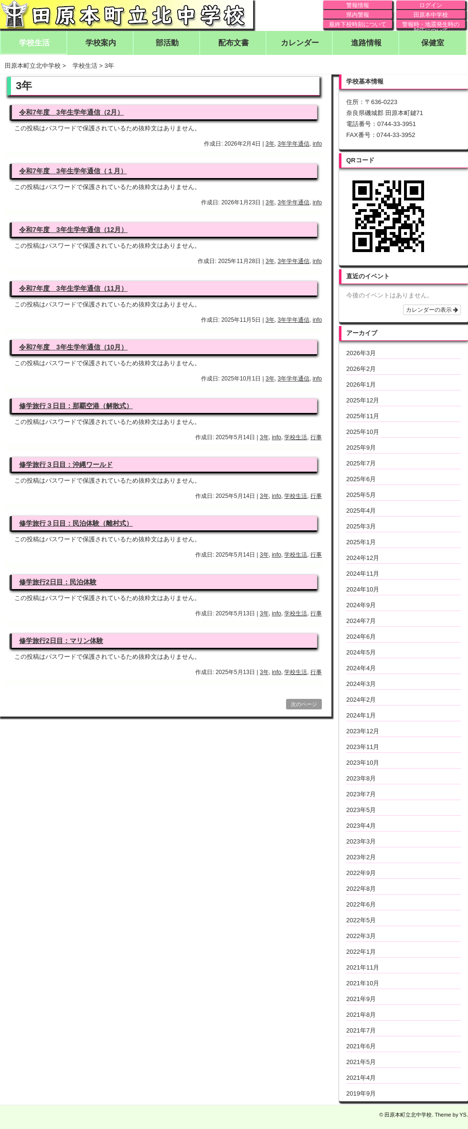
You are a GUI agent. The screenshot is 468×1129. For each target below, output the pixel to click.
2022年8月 (361, 888)
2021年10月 (362, 983)
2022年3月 (361, 935)
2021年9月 (361, 998)
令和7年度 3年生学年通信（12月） (73, 229)
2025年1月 (361, 542)
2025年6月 (361, 479)
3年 (270, 143)
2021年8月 (361, 1014)
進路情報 (366, 43)
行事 (316, 437)
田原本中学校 (431, 14)
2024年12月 (362, 557)
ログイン (430, 5)
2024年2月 (361, 699)
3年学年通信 (293, 143)
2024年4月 (361, 668)
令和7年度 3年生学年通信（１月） (73, 171)
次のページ (304, 704)
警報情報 (357, 5)
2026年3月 (361, 353)
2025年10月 (362, 431)
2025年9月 (361, 447)
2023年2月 (361, 857)
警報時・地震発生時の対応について (430, 24)
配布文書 (233, 43)
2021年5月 (361, 1062)
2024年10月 (362, 589)
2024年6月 (361, 636)
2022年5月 (361, 920)
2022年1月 (361, 951)
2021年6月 (361, 1046)
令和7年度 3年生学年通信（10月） (73, 347)
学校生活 (34, 43)
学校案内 (100, 43)
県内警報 (357, 14)
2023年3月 (361, 841)
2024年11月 (362, 573)
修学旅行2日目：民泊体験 (57, 582)
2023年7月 (361, 794)
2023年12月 (362, 731)
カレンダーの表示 (432, 309)
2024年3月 (361, 683)
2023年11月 (362, 746)
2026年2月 (361, 368)
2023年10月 (362, 762)
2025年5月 (361, 494)
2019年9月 (361, 1093)
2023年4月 (361, 825)
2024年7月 (361, 620)
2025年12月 (362, 400)
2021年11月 (362, 967)
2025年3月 (361, 526)
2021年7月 (361, 1030)
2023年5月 (361, 809)
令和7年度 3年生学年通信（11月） (73, 288)
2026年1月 (361, 384)
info (317, 143)
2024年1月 (361, 715)
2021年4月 (361, 1077)
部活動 (167, 43)
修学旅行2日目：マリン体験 (61, 640)
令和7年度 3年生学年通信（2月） (71, 112)
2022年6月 (361, 904)
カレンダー (300, 43)
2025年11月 (362, 416)
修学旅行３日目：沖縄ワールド (66, 464)
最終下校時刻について (357, 24)
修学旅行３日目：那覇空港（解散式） (76, 406)
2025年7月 (361, 463)
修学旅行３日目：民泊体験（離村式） (76, 523)
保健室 (432, 43)
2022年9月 (361, 872)
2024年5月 (361, 652)
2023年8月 (361, 778)
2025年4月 (361, 510)
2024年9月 (361, 605)
